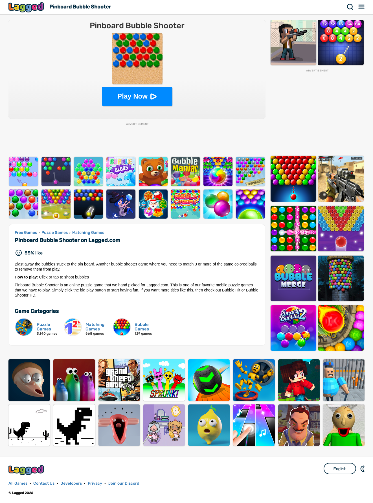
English (339, 469)
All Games (17, 483)
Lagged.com (26, 470)
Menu (361, 7)
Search (350, 7)
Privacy (95, 483)
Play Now (132, 96)
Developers (71, 483)
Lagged (26, 7)
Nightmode (363, 468)
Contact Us (43, 483)
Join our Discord (123, 483)
